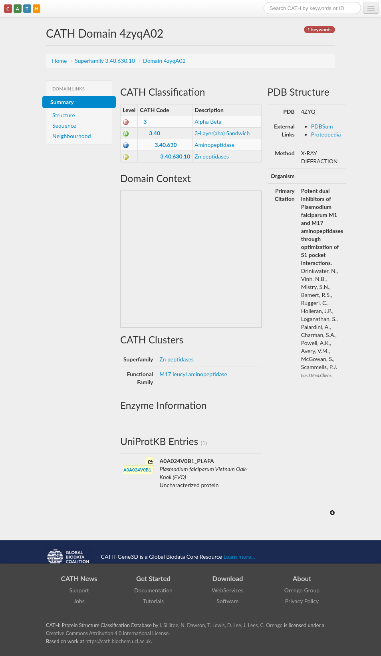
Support (79, 590)
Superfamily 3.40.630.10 (106, 60)
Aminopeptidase (214, 144)
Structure (63, 115)
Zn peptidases (211, 156)
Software (228, 601)
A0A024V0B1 (138, 465)
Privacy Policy (302, 601)
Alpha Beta (207, 121)
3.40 (154, 133)
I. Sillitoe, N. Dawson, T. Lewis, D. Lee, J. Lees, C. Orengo (221, 625)
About (302, 578)
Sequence (64, 125)
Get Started (153, 578)
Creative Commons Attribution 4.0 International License (107, 633)
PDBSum (322, 126)
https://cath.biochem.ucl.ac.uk (118, 641)
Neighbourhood (71, 135)
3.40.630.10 (175, 156)
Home (60, 60)
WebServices (227, 590)
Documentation (153, 590)
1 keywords (319, 29)
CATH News (79, 578)
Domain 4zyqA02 (164, 60)
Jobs (79, 601)
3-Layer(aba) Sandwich (222, 133)
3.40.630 (166, 144)
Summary (62, 101)
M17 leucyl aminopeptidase (193, 374)
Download (227, 578)
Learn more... (239, 556)
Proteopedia (326, 134)
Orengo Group (301, 590)
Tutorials (153, 601)
